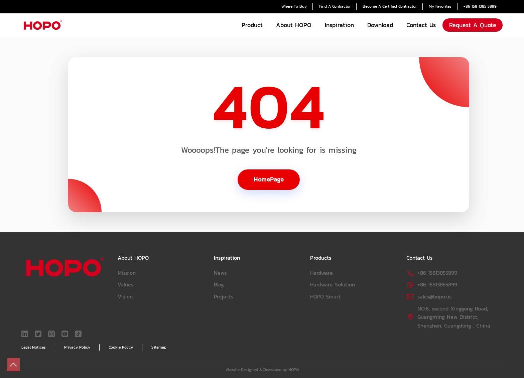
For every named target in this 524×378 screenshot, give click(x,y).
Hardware (321, 273)
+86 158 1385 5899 (480, 6)
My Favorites (440, 6)
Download (380, 24)
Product (252, 24)
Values (125, 284)
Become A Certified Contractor (390, 6)
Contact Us (421, 24)
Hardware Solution (332, 284)
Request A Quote (472, 24)
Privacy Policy (77, 347)
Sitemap (158, 347)
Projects (223, 296)
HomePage (269, 179)
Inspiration (339, 24)
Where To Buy (294, 6)
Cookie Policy (121, 347)
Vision (125, 296)
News (220, 273)
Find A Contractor (335, 6)
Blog (219, 284)
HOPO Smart (325, 296)
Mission (127, 273)
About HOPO (293, 24)
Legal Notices (33, 347)
